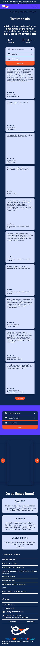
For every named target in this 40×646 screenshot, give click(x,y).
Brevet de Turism (8, 577)
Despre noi (23, 12)
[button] (3, 460)
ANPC (4, 588)
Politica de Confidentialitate (13, 567)
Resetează (20, 63)
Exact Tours (13, 12)
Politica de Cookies (9, 564)
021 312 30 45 (9, 608)
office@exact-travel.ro (14, 612)
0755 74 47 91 (9, 604)
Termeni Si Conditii (9, 560)
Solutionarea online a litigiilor (14, 592)
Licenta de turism (8, 580)
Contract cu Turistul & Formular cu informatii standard (19, 572)
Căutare (20, 427)
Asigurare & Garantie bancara (13, 584)
